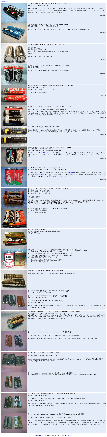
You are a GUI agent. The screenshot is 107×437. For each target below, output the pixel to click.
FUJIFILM (70, 172)
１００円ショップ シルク (45, 152)
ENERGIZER (41, 174)
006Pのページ (56, 176)
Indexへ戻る (4, 1)
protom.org (43, 435)
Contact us (70, 435)
